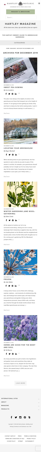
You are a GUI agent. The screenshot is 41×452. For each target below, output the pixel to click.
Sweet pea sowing (13, 87)
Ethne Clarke (9, 216)
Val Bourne (9, 350)
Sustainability (29, 441)
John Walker (9, 282)
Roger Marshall (10, 151)
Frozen (7, 279)
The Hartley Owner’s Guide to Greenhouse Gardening (20, 36)
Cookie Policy (11, 441)
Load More (20, 383)
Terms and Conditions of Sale (14, 438)
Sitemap (20, 441)
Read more (7, 113)
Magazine (13, 48)
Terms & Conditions (30, 436)
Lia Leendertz (10, 90)
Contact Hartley (10, 436)
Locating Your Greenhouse (18, 148)
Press (19, 436)
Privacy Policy (31, 438)
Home (7, 48)
